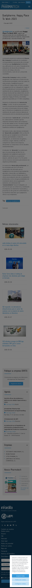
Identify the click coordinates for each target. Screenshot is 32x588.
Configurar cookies (20, 584)
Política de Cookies (20, 580)
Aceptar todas (20, 576)
